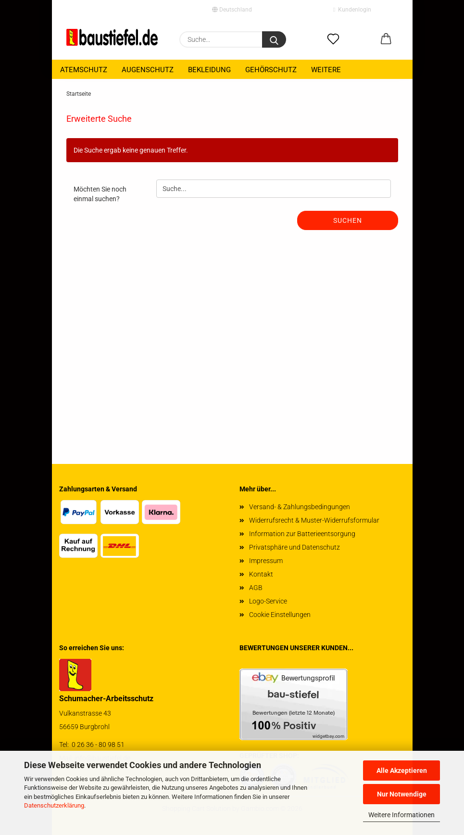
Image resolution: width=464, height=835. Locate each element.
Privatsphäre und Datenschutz (294, 547)
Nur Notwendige (401, 794)
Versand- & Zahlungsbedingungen (299, 507)
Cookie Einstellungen (280, 614)
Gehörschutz (271, 69)
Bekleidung (209, 69)
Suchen (347, 220)
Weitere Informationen (401, 815)
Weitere (326, 69)
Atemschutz (83, 69)
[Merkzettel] (333, 39)
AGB (256, 587)
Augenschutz (148, 69)
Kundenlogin (352, 9)
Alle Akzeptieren (401, 770)
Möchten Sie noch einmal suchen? (100, 194)
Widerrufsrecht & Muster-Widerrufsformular (314, 520)
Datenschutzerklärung (54, 805)
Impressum (266, 561)
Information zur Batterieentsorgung (302, 534)
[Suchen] (274, 39)
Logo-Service (268, 601)
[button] (386, 39)
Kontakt (261, 574)
